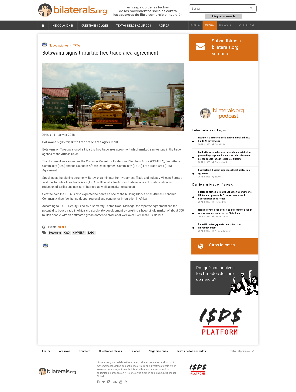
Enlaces (135, 351)
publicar (246, 25)
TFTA (76, 45)
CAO (67, 232)
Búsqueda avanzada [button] (223, 16)
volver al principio (242, 351)
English (195, 25)
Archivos (64, 351)
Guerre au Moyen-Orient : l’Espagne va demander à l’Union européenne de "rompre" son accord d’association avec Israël (224, 195)
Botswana (55, 232)
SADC (91, 232)
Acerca (164, 25)
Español (209, 25)
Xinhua (62, 226)
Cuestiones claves (94, 25)
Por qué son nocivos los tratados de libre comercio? (215, 273)
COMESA (79, 232)
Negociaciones (63, 25)
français (225, 25)
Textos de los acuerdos (133, 25)
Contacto (84, 351)
